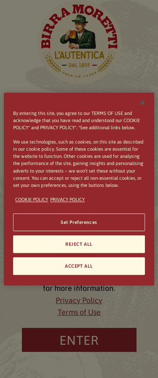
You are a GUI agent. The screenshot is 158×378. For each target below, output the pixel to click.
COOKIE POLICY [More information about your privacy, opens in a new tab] (31, 199)
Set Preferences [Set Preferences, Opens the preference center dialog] (79, 222)
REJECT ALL (79, 244)
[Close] (142, 102)
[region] (79, 189)
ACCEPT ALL (79, 266)
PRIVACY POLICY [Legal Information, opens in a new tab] (67, 199)
